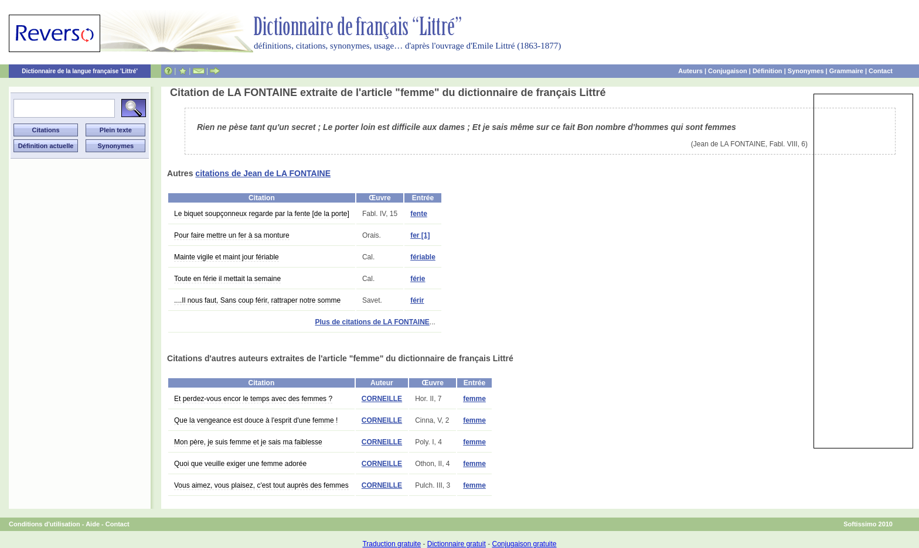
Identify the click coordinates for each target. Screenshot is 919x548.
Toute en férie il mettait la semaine (227, 279)
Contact (881, 70)
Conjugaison (727, 70)
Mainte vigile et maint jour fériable (226, 257)
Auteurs (690, 70)
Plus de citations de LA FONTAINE (372, 322)
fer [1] (420, 235)
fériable (422, 257)
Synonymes (806, 70)
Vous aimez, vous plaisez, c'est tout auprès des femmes (261, 485)
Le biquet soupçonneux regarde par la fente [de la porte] (261, 214)
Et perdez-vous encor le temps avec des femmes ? (253, 399)
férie (417, 279)
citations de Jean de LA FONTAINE (263, 173)
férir (417, 300)
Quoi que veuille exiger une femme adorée (240, 464)
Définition (767, 70)
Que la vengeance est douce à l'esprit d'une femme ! (256, 420)
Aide (93, 524)
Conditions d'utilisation (44, 524)
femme (474, 399)
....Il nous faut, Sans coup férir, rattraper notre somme (257, 300)
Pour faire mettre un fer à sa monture (232, 235)
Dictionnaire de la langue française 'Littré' (80, 71)
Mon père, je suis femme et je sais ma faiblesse (248, 442)
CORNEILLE (382, 399)
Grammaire (846, 70)
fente (418, 214)
